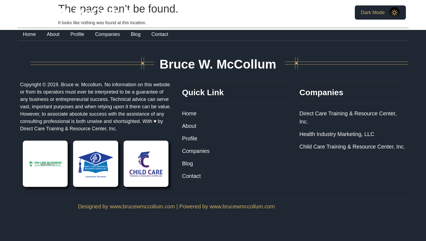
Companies (107, 34)
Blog (135, 34)
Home (29, 34)
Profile (77, 34)
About (53, 34)
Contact (159, 34)
